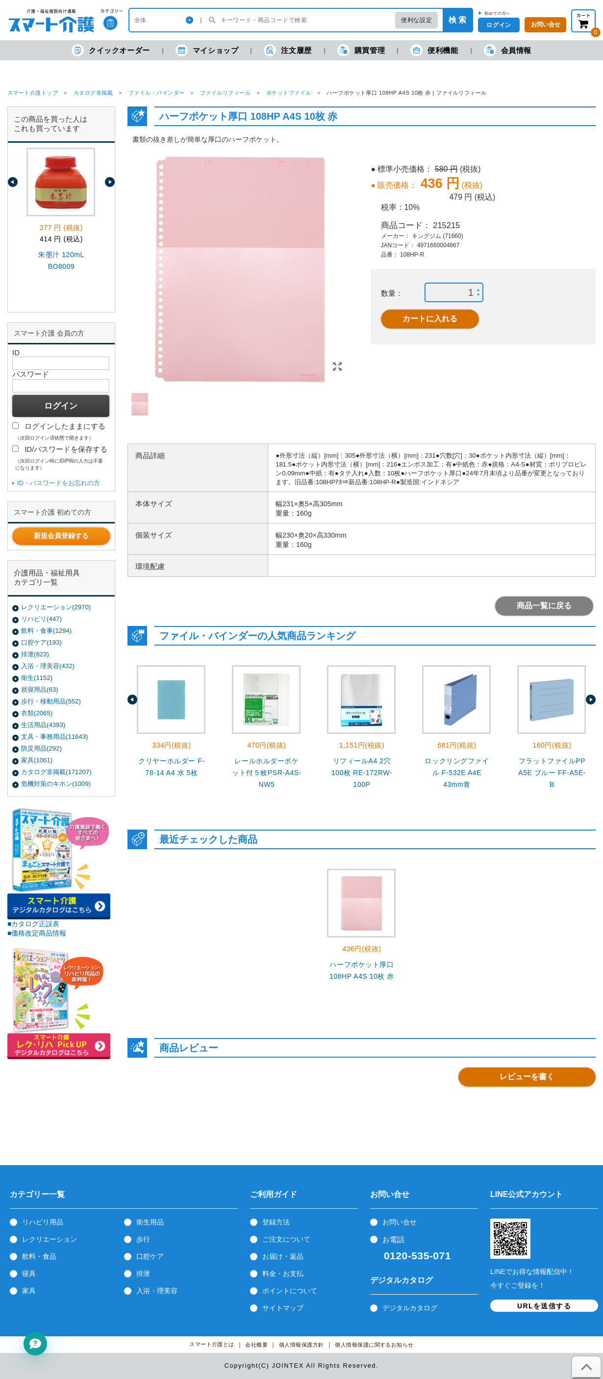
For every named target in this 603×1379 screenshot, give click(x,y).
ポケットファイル (288, 93)
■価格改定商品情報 (37, 933)
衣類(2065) (36, 713)
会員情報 (507, 50)
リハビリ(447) (41, 619)
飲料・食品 (39, 1256)
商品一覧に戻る (544, 605)
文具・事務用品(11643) (54, 736)
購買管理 (361, 50)
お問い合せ (399, 1222)
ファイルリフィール (225, 93)
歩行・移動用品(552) (51, 701)
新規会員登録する (61, 536)
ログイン (498, 25)
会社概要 (256, 1345)
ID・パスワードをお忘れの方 (58, 483)
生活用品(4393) (43, 725)
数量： (392, 293)
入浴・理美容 (156, 1290)
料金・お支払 (282, 1273)
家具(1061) (36, 760)
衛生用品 (150, 1222)
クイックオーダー (111, 50)
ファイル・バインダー (156, 93)
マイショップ (207, 50)
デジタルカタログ (409, 1307)
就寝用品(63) (39, 689)
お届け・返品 (282, 1256)
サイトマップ (282, 1307)
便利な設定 (416, 20)
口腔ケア (150, 1256)
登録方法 (276, 1222)
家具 (29, 1290)
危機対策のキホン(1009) (56, 783)
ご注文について (286, 1239)
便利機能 (434, 50)
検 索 (457, 20)
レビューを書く (527, 1076)
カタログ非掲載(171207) (56, 772)
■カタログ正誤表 (33, 924)
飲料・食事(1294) (46, 630)
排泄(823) (35, 654)
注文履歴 (287, 50)
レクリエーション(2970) (56, 607)
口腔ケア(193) (41, 642)
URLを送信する (544, 1306)
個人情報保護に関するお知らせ (374, 1345)
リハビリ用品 (42, 1222)
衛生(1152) (36, 677)
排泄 (143, 1273)
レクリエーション (49, 1239)
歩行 (143, 1239)
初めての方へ (497, 13)
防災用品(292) (41, 748)
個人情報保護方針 (301, 1345)
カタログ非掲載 (93, 93)
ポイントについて (289, 1290)
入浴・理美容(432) (48, 666)
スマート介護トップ (32, 93)
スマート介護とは (211, 1344)
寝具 (29, 1273)
